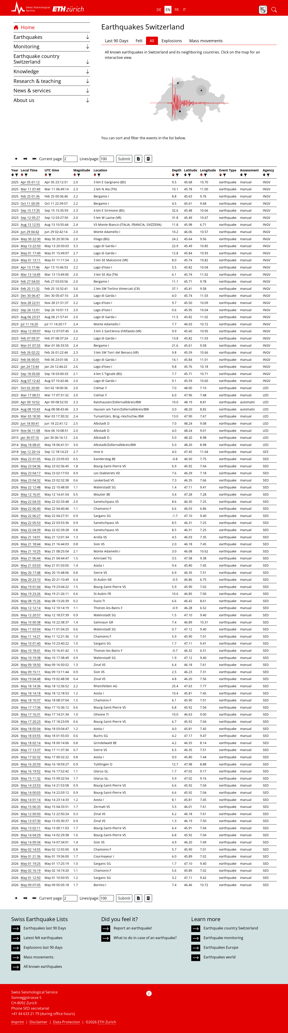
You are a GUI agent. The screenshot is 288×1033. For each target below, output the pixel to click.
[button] (30, 8)
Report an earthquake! (133, 928)
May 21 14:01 (30, 537)
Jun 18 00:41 (30, 423)
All (152, 40)
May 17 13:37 (30, 750)
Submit (124, 158)
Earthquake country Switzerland (52, 59)
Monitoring (52, 46)
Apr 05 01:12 (30, 182)
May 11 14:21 (30, 636)
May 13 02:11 (30, 828)
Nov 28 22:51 (30, 303)
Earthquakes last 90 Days (45, 928)
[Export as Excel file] (138, 159)
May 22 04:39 (30, 530)
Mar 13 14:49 (30, 274)
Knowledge (52, 71)
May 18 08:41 (30, 445)
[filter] (16, 175)
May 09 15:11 (30, 672)
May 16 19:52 (30, 771)
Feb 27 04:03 (30, 281)
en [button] (168, 9)
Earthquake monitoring (223, 937)
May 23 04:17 (30, 473)
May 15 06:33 (30, 807)
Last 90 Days (116, 40)
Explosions (172, 40)
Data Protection (66, 1022)
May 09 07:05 (30, 885)
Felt (139, 40)
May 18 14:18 (30, 693)
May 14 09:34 (30, 842)
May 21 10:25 (30, 551)
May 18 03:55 (30, 736)
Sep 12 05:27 (30, 217)
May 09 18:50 (30, 665)
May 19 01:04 (30, 587)
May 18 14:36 (30, 686)
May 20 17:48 (30, 572)
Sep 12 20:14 (30, 452)
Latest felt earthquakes (43, 937)
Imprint (17, 1022)
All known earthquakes (43, 966)
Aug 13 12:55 (30, 224)
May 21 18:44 (30, 544)
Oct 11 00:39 (30, 203)
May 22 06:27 (30, 516)
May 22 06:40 (30, 508)
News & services (52, 90)
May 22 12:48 (30, 487)
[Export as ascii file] (148, 159)
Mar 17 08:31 (30, 395)
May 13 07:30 (30, 821)
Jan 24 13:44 (30, 366)
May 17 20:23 (30, 721)
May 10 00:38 (30, 622)
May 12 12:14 (30, 608)
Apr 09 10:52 (30, 402)
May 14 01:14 (30, 800)
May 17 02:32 (30, 757)
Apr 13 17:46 (30, 267)
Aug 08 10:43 (30, 409)
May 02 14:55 (30, 849)
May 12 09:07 (30, 331)
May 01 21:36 (30, 856)
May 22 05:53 (30, 523)
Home (24, 27)
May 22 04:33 (30, 501)
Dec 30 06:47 (30, 295)
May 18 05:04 (30, 729)
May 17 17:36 (30, 707)
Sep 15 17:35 (30, 210)
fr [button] (177, 9)
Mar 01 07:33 (30, 345)
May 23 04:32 (30, 480)
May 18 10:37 (30, 700)
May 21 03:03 (30, 565)
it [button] (184, 9)
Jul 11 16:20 (29, 324)
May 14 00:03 (30, 792)
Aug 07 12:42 (30, 381)
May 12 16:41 (30, 494)
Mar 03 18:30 (30, 416)
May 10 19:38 (30, 658)
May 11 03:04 (30, 629)
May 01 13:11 (30, 260)
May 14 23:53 (30, 785)
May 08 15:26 (30, 601)
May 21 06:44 (30, 558)
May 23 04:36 (30, 466)
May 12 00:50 (30, 814)
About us (52, 100)
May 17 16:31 (30, 714)
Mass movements (206, 40)
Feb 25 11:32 (30, 288)
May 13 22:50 (30, 246)
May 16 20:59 (30, 764)
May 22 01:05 (30, 459)
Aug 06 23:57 (30, 317)
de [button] (159, 9)
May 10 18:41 (30, 650)
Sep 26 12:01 (30, 310)
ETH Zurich (107, 1022)
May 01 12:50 (30, 878)
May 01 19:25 (30, 863)
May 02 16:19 (30, 870)
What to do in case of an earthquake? (145, 937)
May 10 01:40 (30, 643)
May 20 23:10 (30, 579)
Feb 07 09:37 (30, 338)
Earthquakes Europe (221, 947)
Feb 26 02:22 (30, 352)
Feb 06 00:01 (30, 359)
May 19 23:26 (30, 594)
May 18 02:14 (30, 743)
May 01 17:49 (30, 253)
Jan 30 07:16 (30, 437)
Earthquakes (52, 36)
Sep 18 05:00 (30, 374)
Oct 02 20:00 (30, 388)
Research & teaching (52, 81)
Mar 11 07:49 (30, 189)
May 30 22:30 (30, 239)
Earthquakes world (220, 957)
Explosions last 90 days (43, 947)
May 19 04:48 (30, 679)
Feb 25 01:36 (30, 196)
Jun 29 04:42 (30, 232)
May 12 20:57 (30, 615)
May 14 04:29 (30, 835)
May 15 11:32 (30, 778)
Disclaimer (38, 1022)
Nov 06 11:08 (30, 430)
